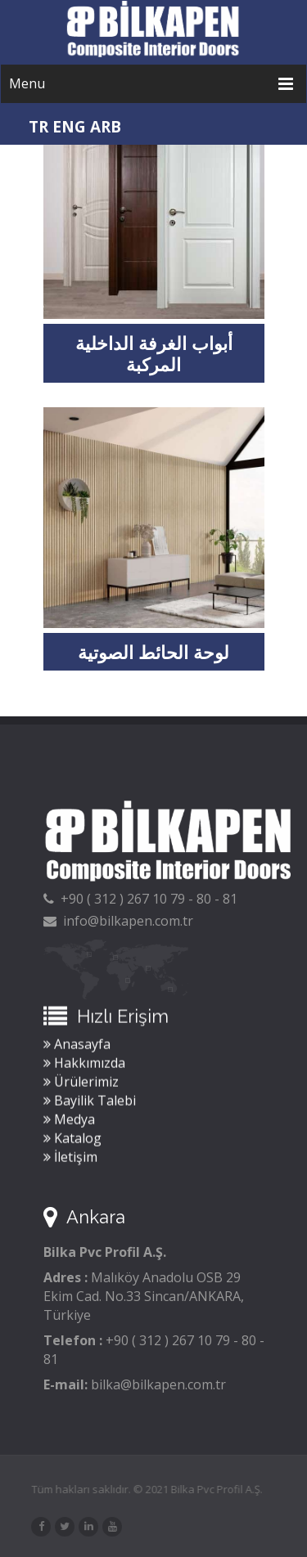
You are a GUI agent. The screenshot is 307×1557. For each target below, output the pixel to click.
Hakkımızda (84, 1065)
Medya (69, 1121)
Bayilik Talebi (89, 1102)
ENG (69, 126)
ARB (105, 126)
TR (38, 126)
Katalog (72, 1140)
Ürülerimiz (81, 1084)
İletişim (70, 1159)
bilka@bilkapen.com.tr (158, 1384)
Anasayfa (77, 1046)
